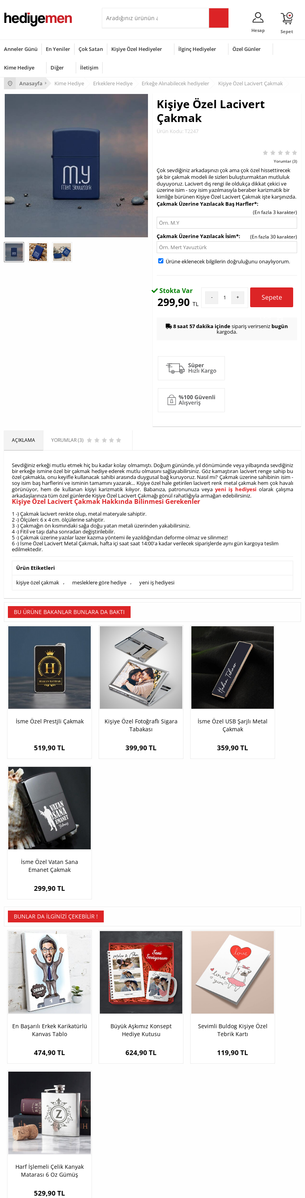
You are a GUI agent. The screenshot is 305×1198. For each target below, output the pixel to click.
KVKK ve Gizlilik (20, 1048)
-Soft (111, 1188)
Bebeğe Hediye (122, 1132)
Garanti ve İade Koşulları (31, 1036)
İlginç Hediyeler (197, 49)
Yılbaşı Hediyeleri (23, 1120)
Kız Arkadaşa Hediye (128, 1024)
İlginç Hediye (120, 1156)
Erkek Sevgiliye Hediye (231, 1036)
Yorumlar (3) (285, 161)
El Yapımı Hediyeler (127, 1036)
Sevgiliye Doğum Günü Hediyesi (242, 1024)
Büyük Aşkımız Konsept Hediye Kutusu (115, 857)
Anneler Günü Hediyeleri (31, 1132)
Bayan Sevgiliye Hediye (232, 1048)
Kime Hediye (19, 67)
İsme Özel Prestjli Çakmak (41, 706)
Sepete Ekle (272, 300)
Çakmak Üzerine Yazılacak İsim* (198, 236)
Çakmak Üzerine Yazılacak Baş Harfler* (207, 203)
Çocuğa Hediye (122, 1120)
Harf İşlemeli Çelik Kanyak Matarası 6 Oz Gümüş (263, 857)
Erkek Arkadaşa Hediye (131, 1013)
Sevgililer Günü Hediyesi (30, 1097)
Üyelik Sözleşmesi (23, 1013)
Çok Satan (91, 49)
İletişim (89, 67)
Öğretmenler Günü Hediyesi (34, 1144)
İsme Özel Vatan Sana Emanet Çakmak (263, 706)
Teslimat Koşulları (23, 1001)
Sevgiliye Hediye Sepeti (232, 1013)
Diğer (57, 67)
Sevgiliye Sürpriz (124, 1048)
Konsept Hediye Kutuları (233, 1001)
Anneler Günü (20, 49)
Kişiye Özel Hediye (126, 1001)
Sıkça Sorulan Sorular (27, 1060)
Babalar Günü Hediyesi (29, 1156)
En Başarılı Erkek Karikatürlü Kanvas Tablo (41, 857)
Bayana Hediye (122, 1109)
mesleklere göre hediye (99, 581)
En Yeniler (58, 49)
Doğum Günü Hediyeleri (30, 1109)
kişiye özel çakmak (37, 581)
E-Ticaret (128, 1188)
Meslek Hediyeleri (125, 1060)
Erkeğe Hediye (122, 1097)
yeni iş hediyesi (235, 488)
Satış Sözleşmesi (22, 1024)
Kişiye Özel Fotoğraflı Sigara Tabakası (115, 706)
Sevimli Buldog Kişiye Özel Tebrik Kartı (190, 853)
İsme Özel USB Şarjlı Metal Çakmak (189, 706)
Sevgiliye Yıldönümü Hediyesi (239, 1060)
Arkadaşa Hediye (124, 1144)
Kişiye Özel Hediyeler (136, 49)
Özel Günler (246, 49)
